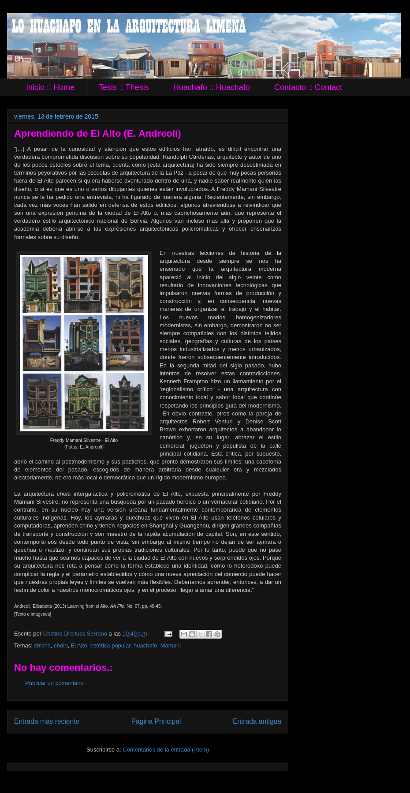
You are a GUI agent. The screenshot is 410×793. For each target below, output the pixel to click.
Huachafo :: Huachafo (211, 87)
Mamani (170, 645)
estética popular (110, 645)
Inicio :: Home (50, 87)
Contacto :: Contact (308, 87)
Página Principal (156, 721)
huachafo (145, 645)
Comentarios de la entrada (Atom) (166, 749)
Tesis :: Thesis (124, 87)
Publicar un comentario (54, 683)
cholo (60, 645)
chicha (42, 645)
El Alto (79, 645)
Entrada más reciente (46, 721)
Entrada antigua (257, 721)
